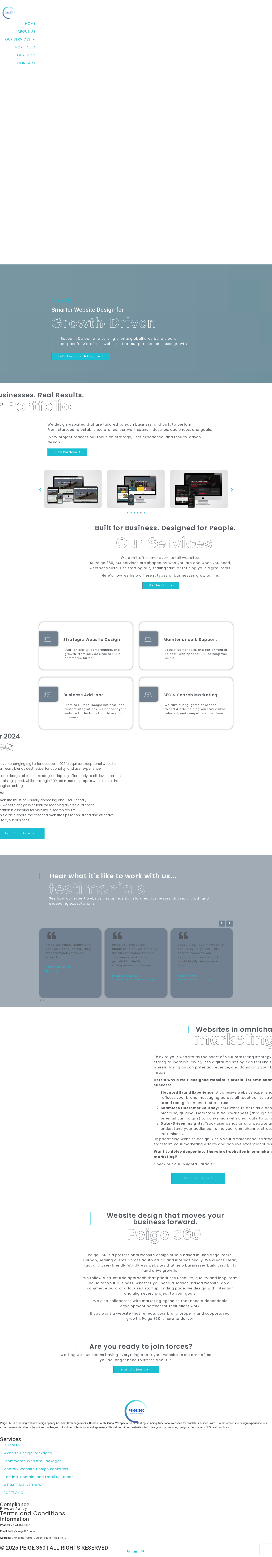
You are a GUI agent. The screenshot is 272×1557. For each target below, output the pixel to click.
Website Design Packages (27, 1453)
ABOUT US (27, 31)
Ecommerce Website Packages (32, 1461)
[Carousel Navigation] (136, 979)
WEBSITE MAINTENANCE (24, 1485)
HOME (30, 23)
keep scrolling (203, 367)
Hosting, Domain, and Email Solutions (38, 1477)
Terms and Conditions (32, 1517)
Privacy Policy (13, 1511)
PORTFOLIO (25, 47)
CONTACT (26, 63)
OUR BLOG (26, 55)
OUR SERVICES (20, 39)
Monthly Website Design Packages (35, 1469)
